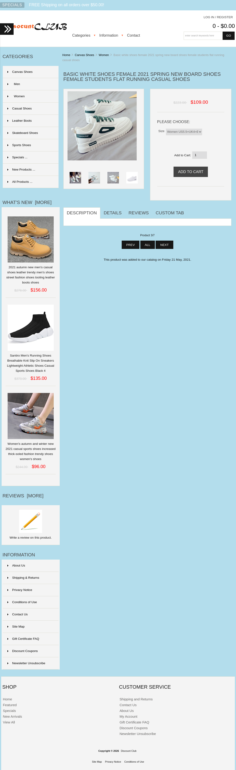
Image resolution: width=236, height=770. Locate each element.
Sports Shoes (30, 145)
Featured (10, 705)
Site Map (16, 626)
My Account (128, 716)
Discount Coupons (22, 651)
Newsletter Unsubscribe (26, 663)
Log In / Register (218, 17)
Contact (133, 35)
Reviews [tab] (139, 212)
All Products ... (19, 181)
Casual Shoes (30, 108)
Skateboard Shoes (30, 133)
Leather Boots (30, 120)
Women (104, 55)
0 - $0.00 (223, 26)
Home (66, 55)
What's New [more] (27, 202)
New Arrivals (12, 716)
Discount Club (128, 750)
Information (108, 35)
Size (161, 131)
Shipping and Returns (136, 699)
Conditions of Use (22, 602)
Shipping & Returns (23, 577)
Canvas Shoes (84, 55)
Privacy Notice (19, 590)
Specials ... (17, 157)
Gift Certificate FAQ (23, 638)
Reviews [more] (23, 495)
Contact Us (17, 614)
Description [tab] (82, 212)
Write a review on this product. (30, 535)
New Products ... (21, 169)
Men (30, 84)
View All (9, 722)
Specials (12, 5)
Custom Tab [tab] (170, 212)
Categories (81, 35)
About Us (16, 565)
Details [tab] (113, 212)
